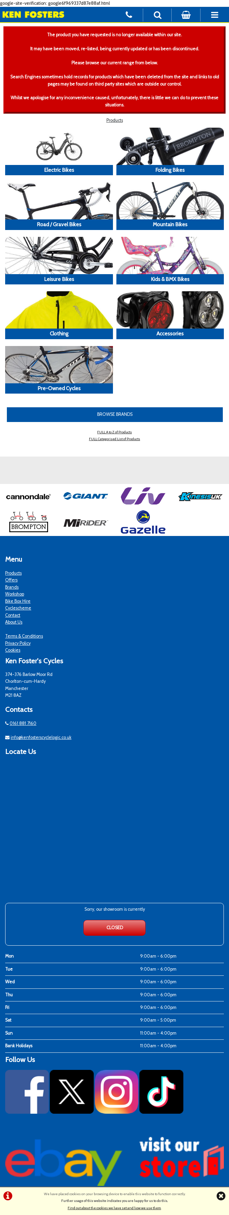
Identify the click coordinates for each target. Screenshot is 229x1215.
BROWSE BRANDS (115, 414)
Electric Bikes (59, 170)
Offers (11, 580)
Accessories (170, 333)
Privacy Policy (18, 643)
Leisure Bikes (59, 279)
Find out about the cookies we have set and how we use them (114, 1208)
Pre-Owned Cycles (59, 388)
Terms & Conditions (24, 636)
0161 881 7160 (23, 723)
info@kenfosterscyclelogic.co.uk (41, 737)
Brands (12, 587)
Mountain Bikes (170, 224)
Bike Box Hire (18, 601)
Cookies (12, 650)
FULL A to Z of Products (114, 432)
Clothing (59, 333)
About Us (13, 622)
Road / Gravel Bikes (59, 224)
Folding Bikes (170, 170)
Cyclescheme (18, 608)
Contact (12, 615)
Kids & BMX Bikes (170, 279)
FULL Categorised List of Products (114, 439)
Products (114, 120)
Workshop (14, 594)
